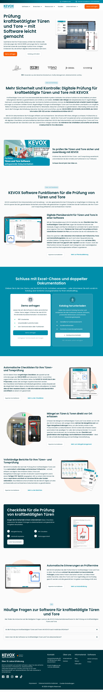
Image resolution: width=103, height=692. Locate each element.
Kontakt (50, 657)
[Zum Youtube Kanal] (16, 679)
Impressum (33, 686)
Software (92, 657)
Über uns (67, 657)
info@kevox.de (66, 1)
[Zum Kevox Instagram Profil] (12, 679)
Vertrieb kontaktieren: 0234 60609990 (88, 1)
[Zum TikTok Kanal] (21, 679)
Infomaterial (80, 657)
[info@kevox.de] (60, 1)
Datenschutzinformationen (48, 686)
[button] (51, 83)
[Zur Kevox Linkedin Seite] (7, 679)
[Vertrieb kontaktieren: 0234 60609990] (76, 1)
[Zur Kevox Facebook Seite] (3, 679)
